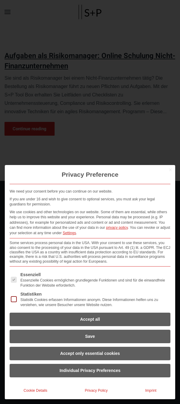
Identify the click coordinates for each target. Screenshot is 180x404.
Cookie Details (35, 390)
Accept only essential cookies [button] (90, 353)
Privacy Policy (96, 390)
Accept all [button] (90, 319)
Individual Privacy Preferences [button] (89, 370)
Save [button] (90, 336)
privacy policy (117, 228)
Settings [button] (69, 233)
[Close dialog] (170, 170)
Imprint (150, 390)
